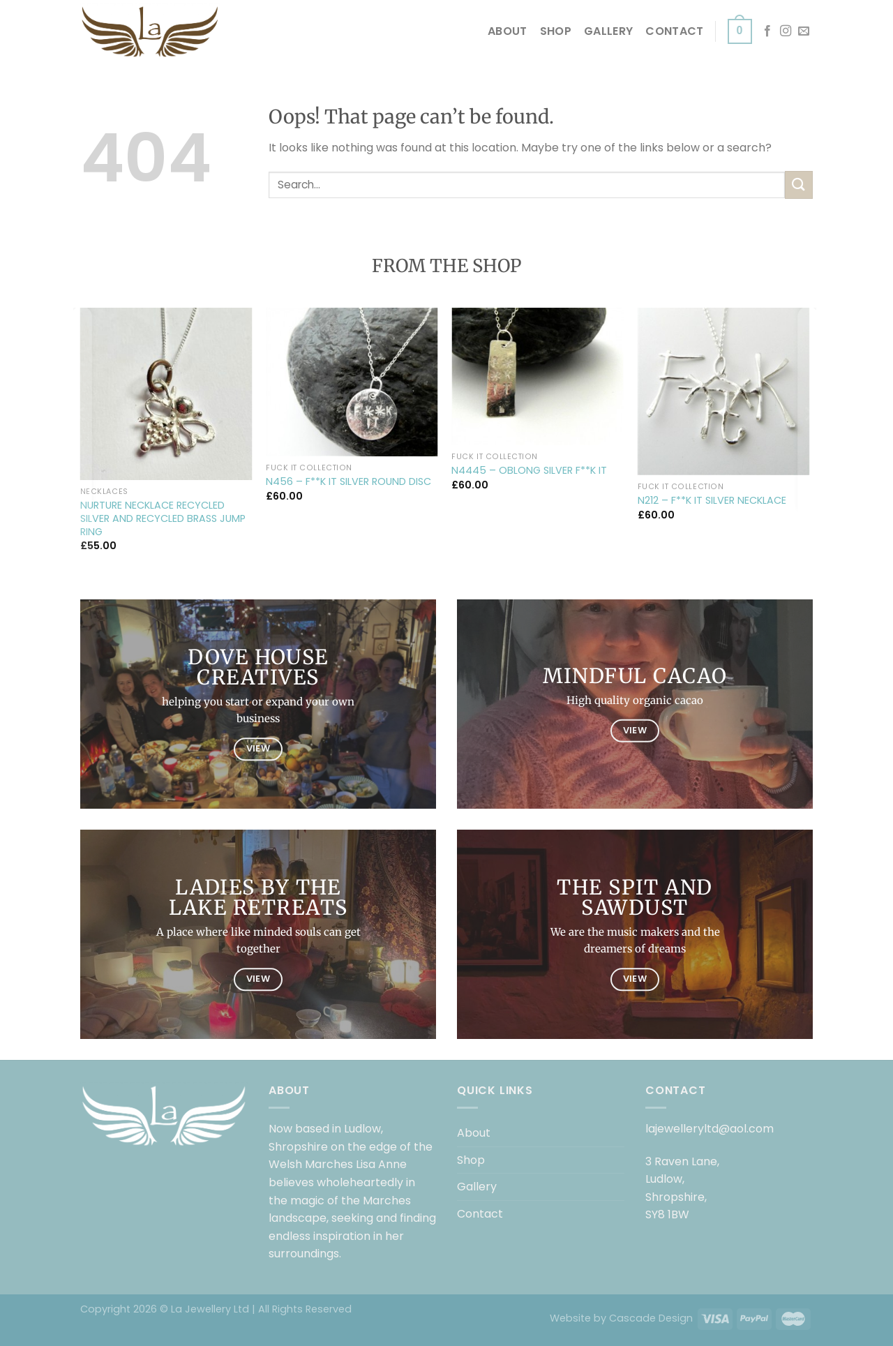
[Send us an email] (803, 31)
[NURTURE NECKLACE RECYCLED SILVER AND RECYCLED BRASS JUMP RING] (166, 394)
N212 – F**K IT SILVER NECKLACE (712, 500)
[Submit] (799, 184)
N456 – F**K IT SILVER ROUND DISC (348, 481)
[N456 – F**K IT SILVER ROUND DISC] (352, 382)
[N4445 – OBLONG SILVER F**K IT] (537, 376)
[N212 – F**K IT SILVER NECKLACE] (724, 391)
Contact (674, 31)
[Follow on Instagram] (785, 31)
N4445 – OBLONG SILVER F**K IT (529, 470)
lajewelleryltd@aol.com (709, 1129)
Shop (555, 31)
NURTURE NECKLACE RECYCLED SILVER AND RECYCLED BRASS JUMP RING (163, 518)
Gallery (608, 31)
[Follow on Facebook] (767, 31)
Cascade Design (651, 1318)
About (507, 31)
